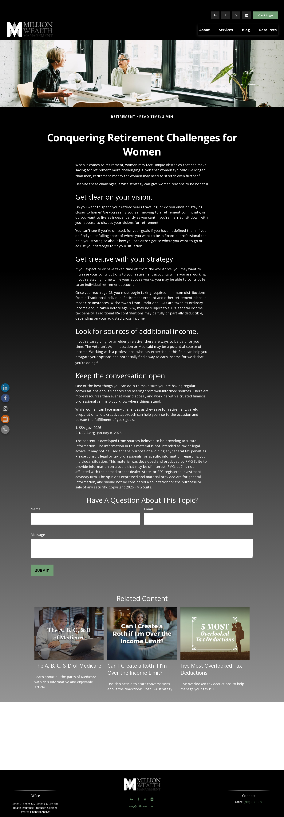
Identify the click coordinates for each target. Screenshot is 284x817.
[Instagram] (5, 408)
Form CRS (146, 807)
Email (148, 497)
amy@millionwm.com (142, 795)
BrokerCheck (181, 813)
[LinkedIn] (215, 4)
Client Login (265, 4)
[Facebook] (225, 4)
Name (35, 497)
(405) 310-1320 (253, 790)
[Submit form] (42, 559)
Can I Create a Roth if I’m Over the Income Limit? (137, 658)
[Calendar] (246, 4)
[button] (204, 18)
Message (38, 523)
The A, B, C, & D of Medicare (67, 654)
